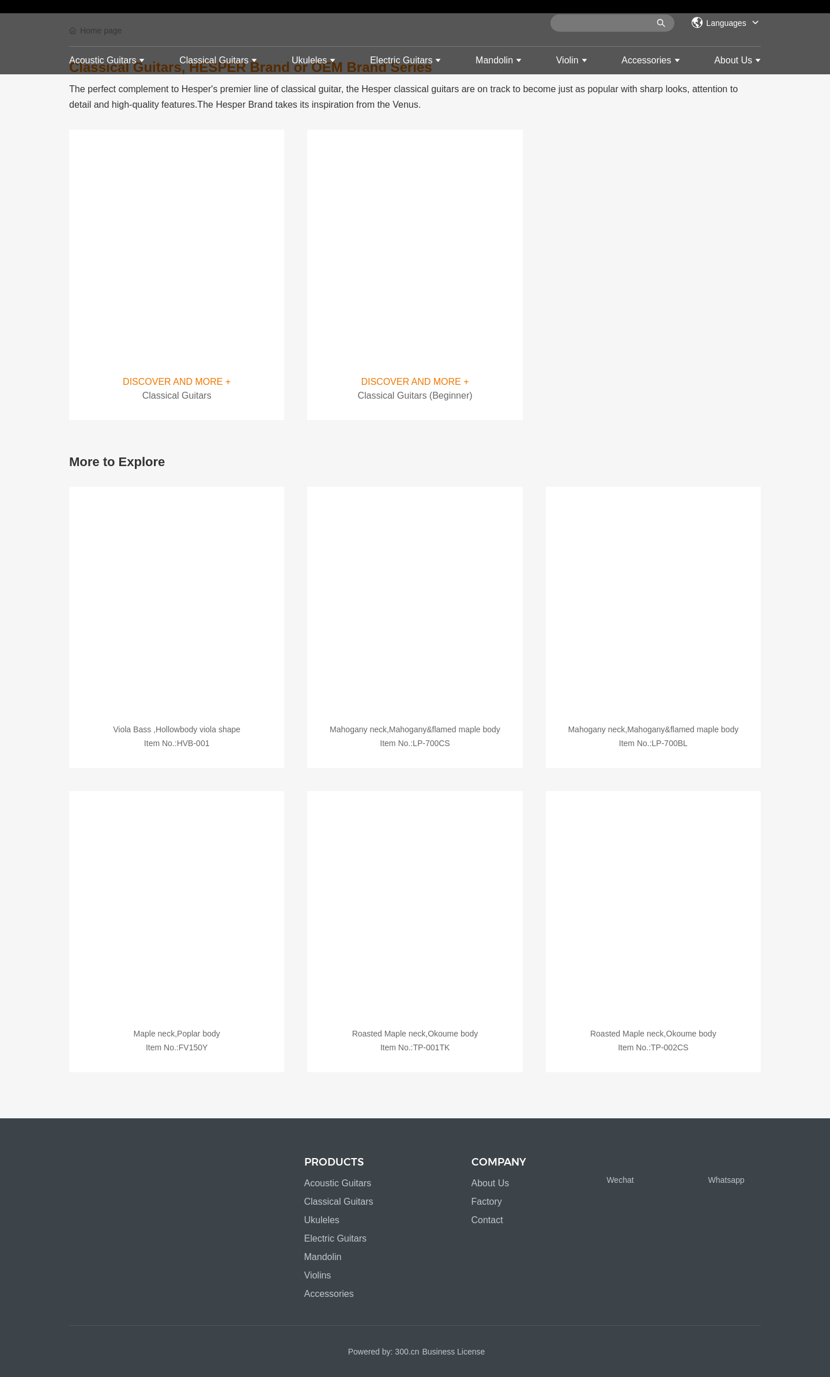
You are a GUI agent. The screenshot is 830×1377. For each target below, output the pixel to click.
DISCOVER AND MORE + (177, 382)
